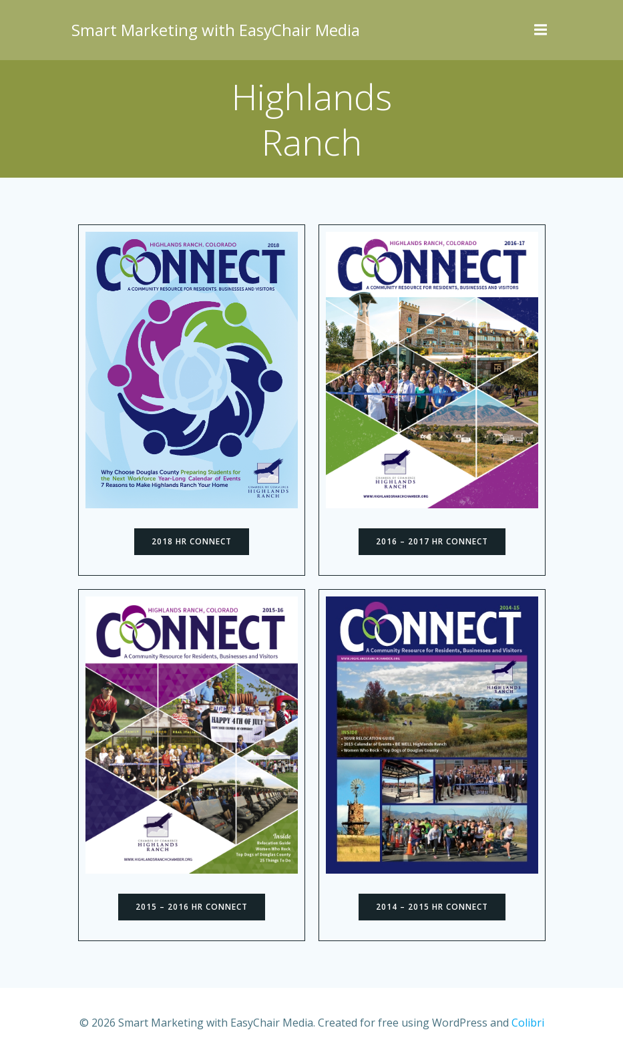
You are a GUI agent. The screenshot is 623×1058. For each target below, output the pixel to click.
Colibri (527, 1022)
